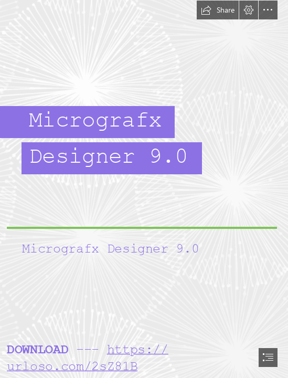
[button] (218, 10)
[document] (144, 189)
